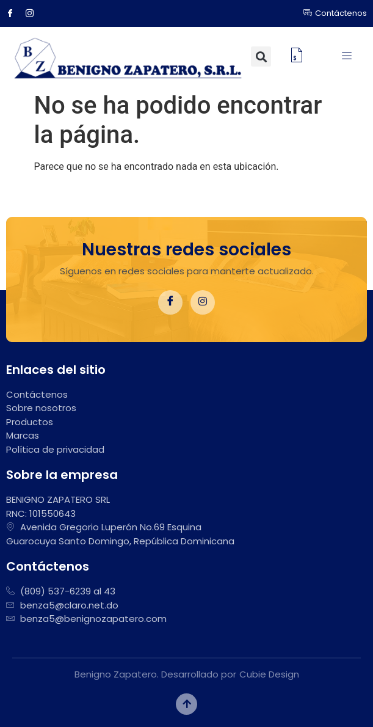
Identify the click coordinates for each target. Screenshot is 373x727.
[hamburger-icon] (347, 57)
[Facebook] (14, 13)
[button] (261, 56)
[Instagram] (34, 13)
